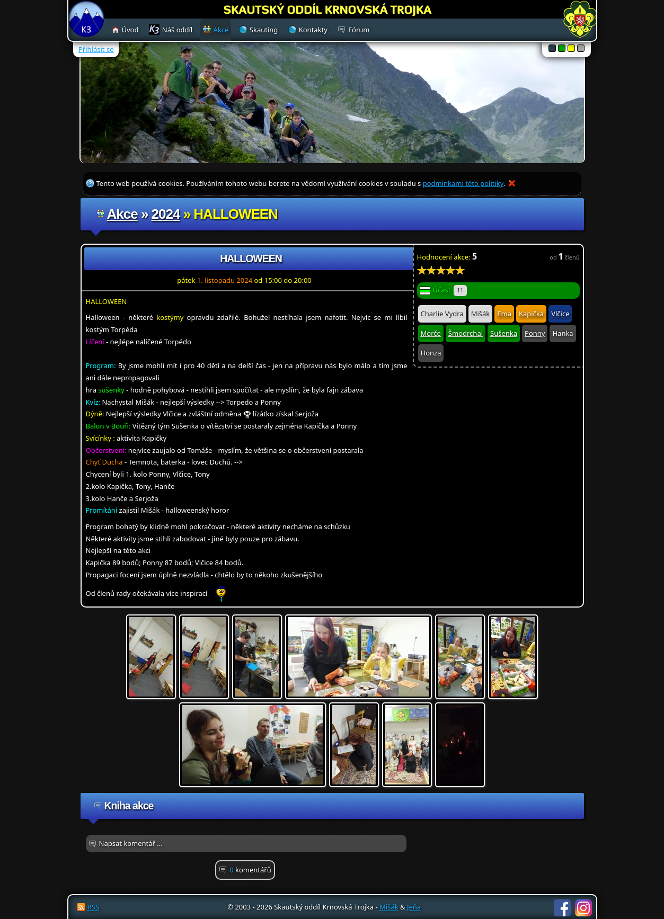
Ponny (535, 333)
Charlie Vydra (442, 313)
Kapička (531, 313)
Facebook (562, 907)
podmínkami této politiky (463, 183)
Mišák (480, 313)
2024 (166, 214)
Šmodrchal (465, 333)
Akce (122, 214)
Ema (504, 313)
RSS (93, 907)
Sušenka (503, 333)
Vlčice (560, 313)
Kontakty (313, 29)
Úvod (130, 29)
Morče (431, 333)
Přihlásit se (95, 49)
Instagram (583, 907)
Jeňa (414, 907)
